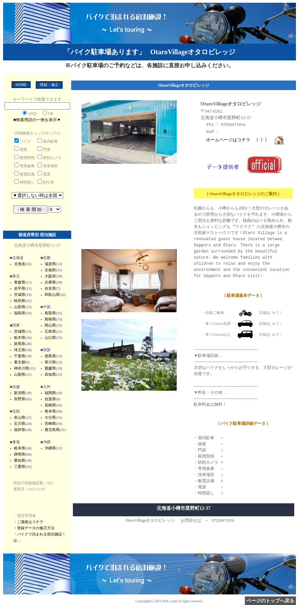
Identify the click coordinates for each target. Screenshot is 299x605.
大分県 (50, 417)
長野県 (19, 399)
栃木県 (19, 337)
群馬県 (19, 344)
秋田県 (19, 301)
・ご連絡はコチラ (28, 522)
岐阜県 (19, 448)
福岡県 (50, 393)
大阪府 (50, 276)
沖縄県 (50, 448)
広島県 (50, 331)
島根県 (50, 319)
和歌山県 (52, 294)
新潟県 (19, 393)
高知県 (50, 374)
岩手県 (19, 288)
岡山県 (50, 325)
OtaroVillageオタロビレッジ (231, 103)
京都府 (50, 270)
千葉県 (19, 356)
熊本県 (50, 411)
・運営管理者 (24, 516)
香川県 (50, 362)
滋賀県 (50, 264)
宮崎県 (50, 423)
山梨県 (19, 374)
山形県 (19, 307)
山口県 (50, 337)
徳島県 (50, 356)
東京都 (19, 362)
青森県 (19, 282)
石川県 (19, 423)
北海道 (19, 264)
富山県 (19, 417)
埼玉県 (19, 350)
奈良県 (50, 288)
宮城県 (19, 294)
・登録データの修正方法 (33, 528)
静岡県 (19, 454)
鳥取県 (50, 313)
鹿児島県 (52, 430)
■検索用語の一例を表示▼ (37, 119)
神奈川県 (21, 368)
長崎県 (50, 405)
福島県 (19, 313)
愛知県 (19, 460)
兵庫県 (50, 282)
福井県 (19, 430)
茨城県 (19, 331)
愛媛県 (50, 368)
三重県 (19, 466)
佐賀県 (50, 399)
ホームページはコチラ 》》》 (245, 139)
